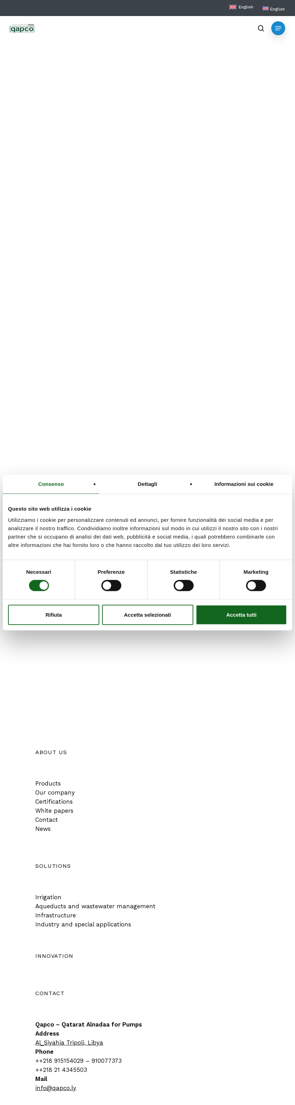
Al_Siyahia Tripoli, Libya (69, 1042)
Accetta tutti (241, 614)
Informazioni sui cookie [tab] (244, 484)
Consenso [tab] (51, 484)
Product (42, 46)
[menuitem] (273, 9)
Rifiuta (53, 614)
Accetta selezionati (147, 614)
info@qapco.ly (55, 1087)
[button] (278, 28)
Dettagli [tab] (147, 484)
